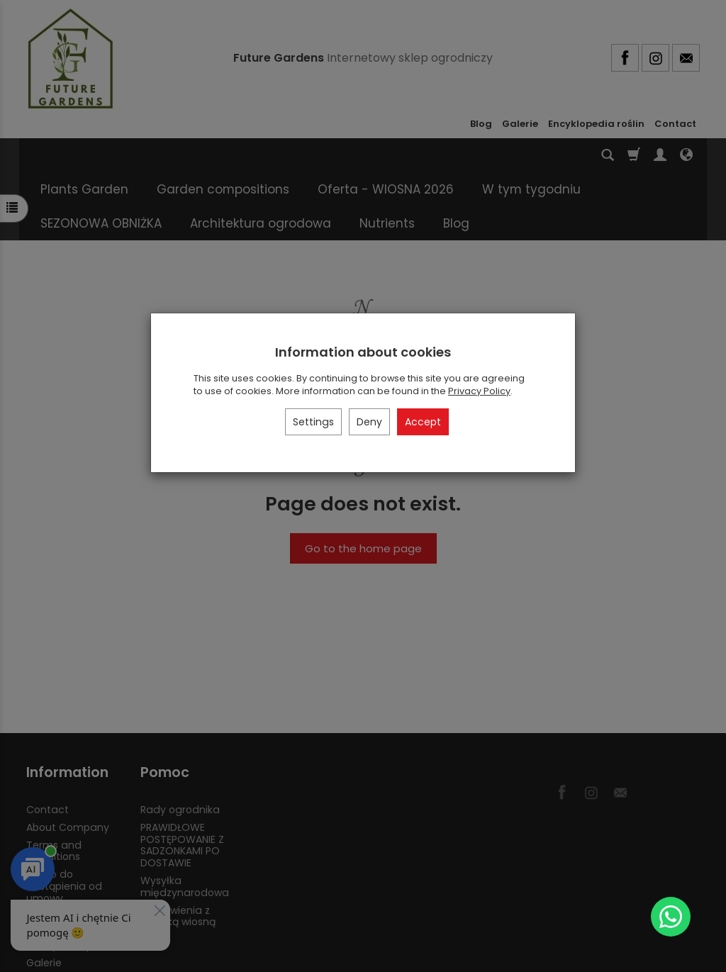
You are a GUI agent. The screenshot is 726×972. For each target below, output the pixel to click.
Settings (313, 422)
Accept (423, 422)
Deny (369, 422)
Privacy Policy (479, 391)
